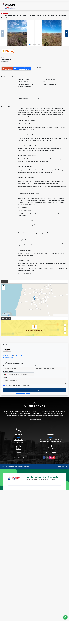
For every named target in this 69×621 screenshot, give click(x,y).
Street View (8, 51)
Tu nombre (6, 365)
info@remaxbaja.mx (9, 357)
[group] (17, 33)
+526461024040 (8, 355)
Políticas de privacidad (34, 419)
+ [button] (3, 286)
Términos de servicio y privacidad (23, 393)
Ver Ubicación (29, 330)
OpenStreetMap (64, 315)
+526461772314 (19, 355)
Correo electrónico (40, 365)
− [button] (3, 288)
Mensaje (5, 377)
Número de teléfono (8, 371)
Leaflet (55, 315)
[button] (29, 44)
